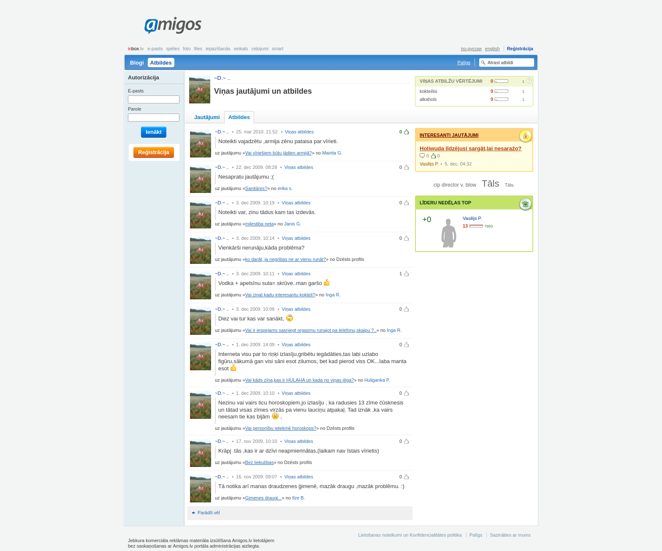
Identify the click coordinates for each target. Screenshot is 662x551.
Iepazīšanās (218, 48)
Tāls (490, 183)
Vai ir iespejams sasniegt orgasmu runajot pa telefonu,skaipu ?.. (311, 330)
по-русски (471, 48)
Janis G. (292, 223)
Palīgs (463, 62)
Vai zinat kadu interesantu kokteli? (280, 294)
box (136, 48)
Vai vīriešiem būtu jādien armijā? (278, 152)
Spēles (172, 48)
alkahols (428, 99)
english (492, 48)
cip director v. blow (455, 185)
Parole (134, 108)
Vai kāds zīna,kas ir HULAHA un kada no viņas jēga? (299, 380)
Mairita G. (332, 152)
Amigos (172, 25)
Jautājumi (207, 117)
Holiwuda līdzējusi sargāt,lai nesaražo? (470, 148)
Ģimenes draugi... (263, 497)
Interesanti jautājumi (449, 135)
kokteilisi (428, 91)
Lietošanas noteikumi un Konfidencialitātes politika (409, 534)
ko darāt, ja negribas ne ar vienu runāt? (285, 259)
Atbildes (161, 63)
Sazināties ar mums (510, 534)
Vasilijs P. (429, 163)
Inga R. (333, 294)
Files (198, 48)
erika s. (285, 188)
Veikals (241, 48)
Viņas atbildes (299, 131)
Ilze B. (298, 497)
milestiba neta (259, 223)
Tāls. (510, 184)
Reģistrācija (520, 48)
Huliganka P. (377, 380)
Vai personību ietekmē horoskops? (281, 428)
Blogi (137, 63)
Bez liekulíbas (259, 462)
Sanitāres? (256, 188)
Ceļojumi (259, 48)
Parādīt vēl (209, 512)
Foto (186, 48)
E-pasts (155, 48)
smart (278, 48)
